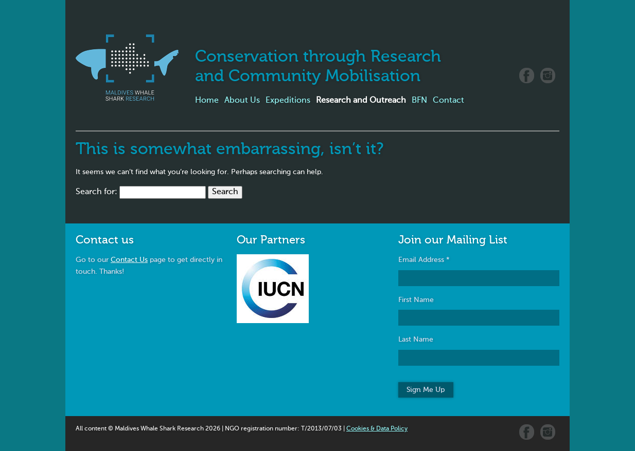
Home (207, 101)
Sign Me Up (426, 389)
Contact (448, 101)
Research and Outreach (361, 101)
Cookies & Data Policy (377, 429)
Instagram (547, 75)
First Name (416, 300)
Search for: (96, 192)
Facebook (526, 75)
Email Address (424, 260)
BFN (419, 101)
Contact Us (129, 260)
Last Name (415, 339)
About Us (242, 101)
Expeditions (288, 101)
